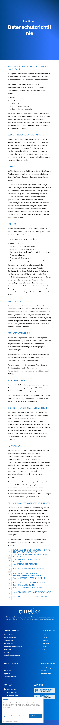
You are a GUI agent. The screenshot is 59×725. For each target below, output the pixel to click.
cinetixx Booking (46, 668)
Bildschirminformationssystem (13, 646)
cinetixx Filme (45, 671)
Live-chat (6, 652)
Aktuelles (45, 640)
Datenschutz (7, 671)
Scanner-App (7, 649)
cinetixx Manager (46, 673)
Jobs (43, 649)
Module (44, 638)
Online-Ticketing (8, 640)
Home (44, 635)
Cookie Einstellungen (10, 676)
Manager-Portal (8, 643)
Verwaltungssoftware (10, 638)
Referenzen (45, 643)
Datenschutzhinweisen (16, 491)
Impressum (7, 673)
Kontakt (44, 646)
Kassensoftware (8, 635)
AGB (5, 668)
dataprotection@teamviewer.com (27, 497)
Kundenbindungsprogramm (12, 655)
